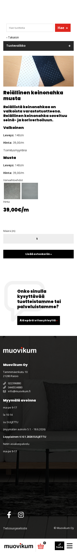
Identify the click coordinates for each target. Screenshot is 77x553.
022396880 (12, 383)
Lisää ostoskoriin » (38, 254)
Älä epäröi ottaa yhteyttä (38, 320)
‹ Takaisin (12, 37)
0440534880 (12, 387)
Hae (63, 27)
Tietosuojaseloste (15, 528)
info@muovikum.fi (17, 391)
